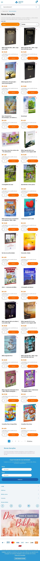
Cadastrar (20, 479)
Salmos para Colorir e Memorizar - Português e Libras (29, 390)
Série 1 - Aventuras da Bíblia (9, 287)
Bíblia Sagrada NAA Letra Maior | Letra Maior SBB (10, 322)
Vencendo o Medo (25, 253)
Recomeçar (24, 116)
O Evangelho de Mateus (27, 287)
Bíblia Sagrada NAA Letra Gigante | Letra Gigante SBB (28, 151)
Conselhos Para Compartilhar (9, 424)
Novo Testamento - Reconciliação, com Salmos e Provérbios (9, 116)
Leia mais (3, 21)
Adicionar (13, 58)
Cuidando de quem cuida (27, 218)
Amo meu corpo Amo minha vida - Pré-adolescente (10, 151)
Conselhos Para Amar (26, 424)
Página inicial (5, 11)
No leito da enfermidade (8, 253)
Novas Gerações (12, 11)
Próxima (29, 441)
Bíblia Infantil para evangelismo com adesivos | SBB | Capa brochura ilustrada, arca (10, 219)
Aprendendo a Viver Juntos (28, 184)
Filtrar (10, 24)
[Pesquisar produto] (37, 7)
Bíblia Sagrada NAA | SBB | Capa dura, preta (10, 48)
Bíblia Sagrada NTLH (26, 82)
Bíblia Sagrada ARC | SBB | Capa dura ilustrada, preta (29, 48)
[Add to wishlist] (17, 30)
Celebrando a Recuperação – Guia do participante (9, 82)
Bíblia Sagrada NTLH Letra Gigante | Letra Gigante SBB (28, 322)
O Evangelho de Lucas (7, 184)
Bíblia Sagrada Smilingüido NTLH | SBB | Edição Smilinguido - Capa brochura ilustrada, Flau (10, 390)
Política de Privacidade (20, 555)
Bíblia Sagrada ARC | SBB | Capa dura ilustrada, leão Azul (29, 356)
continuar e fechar (20, 558)
